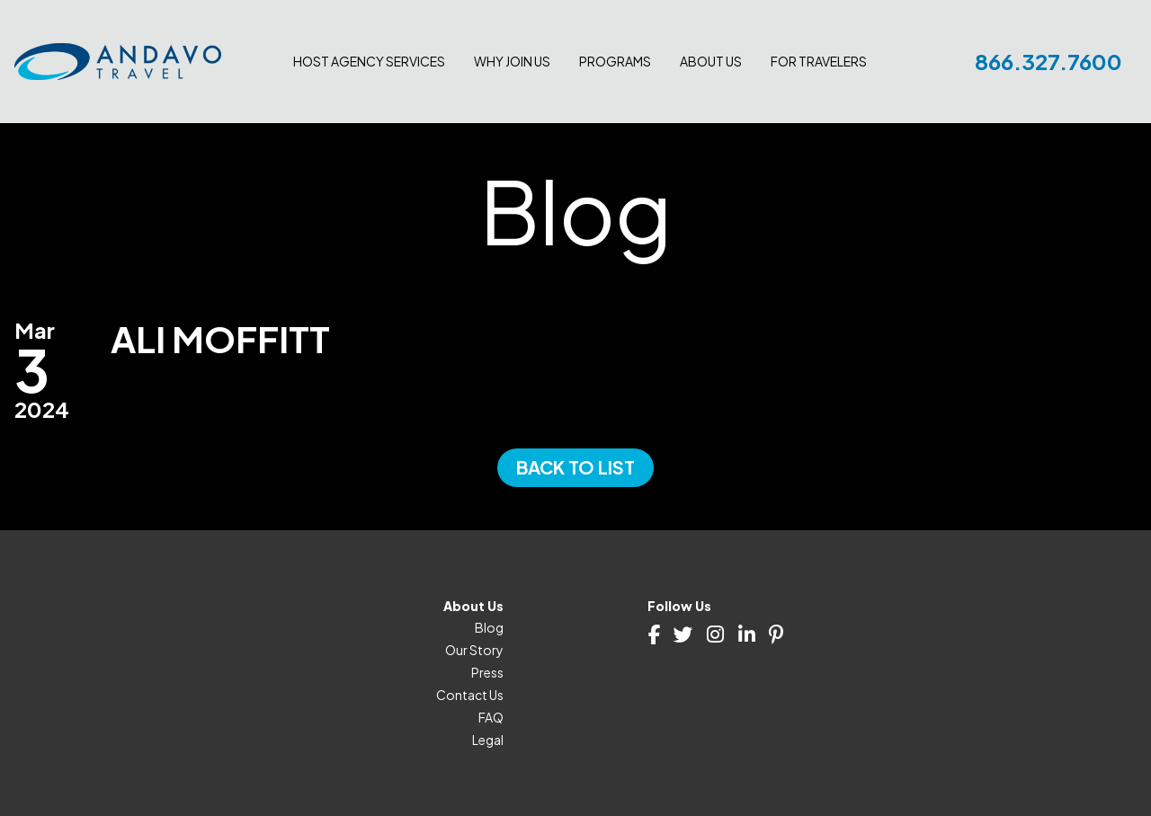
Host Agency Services (369, 61)
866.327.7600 (1048, 61)
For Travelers (819, 61)
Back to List (575, 467)
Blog (489, 627)
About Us (711, 61)
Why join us (512, 61)
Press (487, 672)
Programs (615, 61)
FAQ (491, 717)
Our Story (474, 650)
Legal (488, 740)
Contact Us (470, 695)
